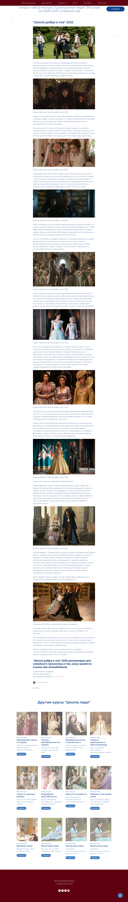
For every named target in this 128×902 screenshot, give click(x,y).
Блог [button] (75, 3)
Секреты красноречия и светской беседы (98, 742)
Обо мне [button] (102, 3)
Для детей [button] (47, 3)
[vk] (62, 890)
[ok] (65, 890)
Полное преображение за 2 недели (50, 742)
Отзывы (88, 3)
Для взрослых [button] (29, 3)
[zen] (68, 890)
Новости (62, 3)
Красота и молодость (76, 794)
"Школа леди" (58, 677)
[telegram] (59, 890)
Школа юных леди (75, 846)
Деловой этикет (25, 846)
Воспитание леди (50, 846)
